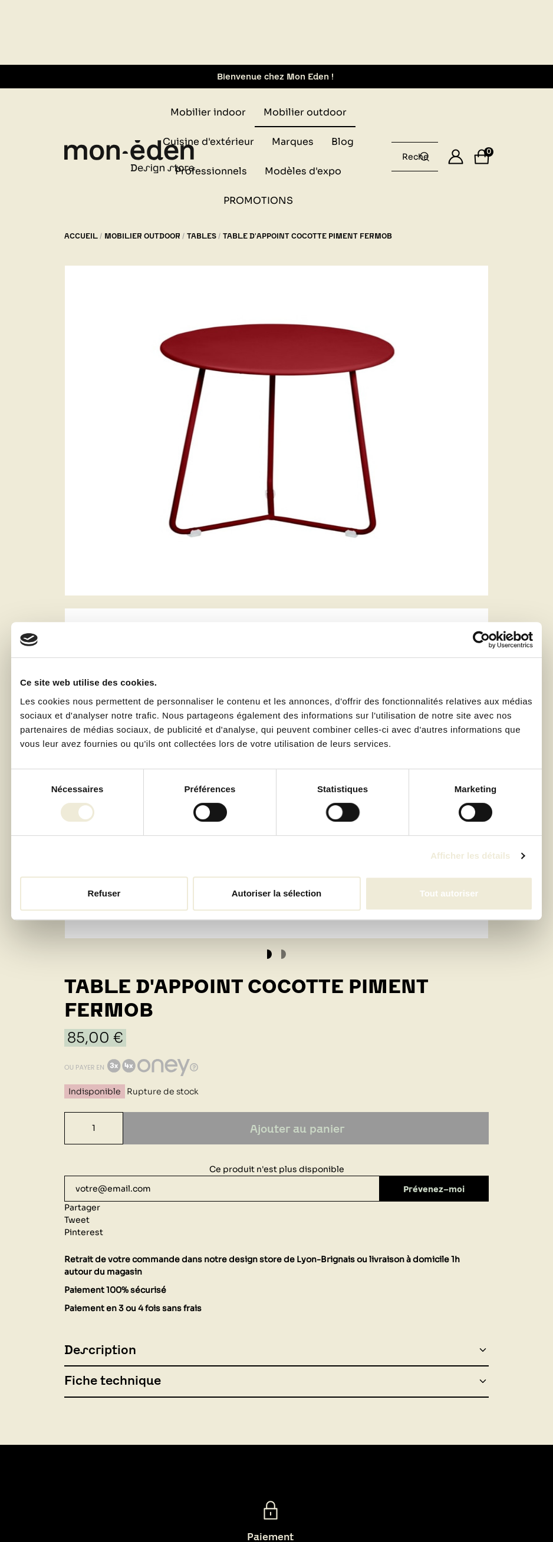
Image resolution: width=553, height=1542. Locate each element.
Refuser (104, 893)
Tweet (77, 1220)
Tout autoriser (449, 893)
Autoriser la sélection (277, 893)
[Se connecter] (456, 156)
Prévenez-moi (435, 1189)
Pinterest (83, 1232)
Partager (82, 1207)
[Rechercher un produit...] (424, 156)
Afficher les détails (470, 856)
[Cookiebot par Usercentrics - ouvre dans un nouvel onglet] (481, 639)
